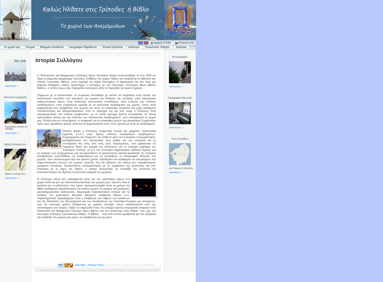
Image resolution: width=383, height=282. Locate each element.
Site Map (80, 264)
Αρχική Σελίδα (161, 42)
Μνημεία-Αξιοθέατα (53, 47)
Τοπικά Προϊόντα (113, 47)
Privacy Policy (96, 264)
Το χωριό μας (12, 47)
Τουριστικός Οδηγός (158, 47)
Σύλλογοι (135, 47)
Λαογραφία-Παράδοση (84, 47)
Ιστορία (31, 47)
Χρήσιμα (181, 47)
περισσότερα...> (12, 86)
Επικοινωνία (184, 42)
